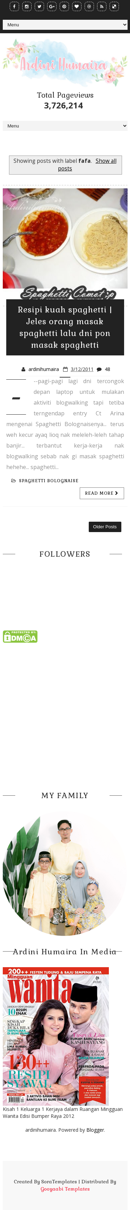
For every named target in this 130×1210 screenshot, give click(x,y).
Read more (102, 493)
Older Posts (105, 526)
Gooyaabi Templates (65, 1189)
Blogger (95, 1130)
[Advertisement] (65, 715)
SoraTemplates (59, 1181)
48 (107, 369)
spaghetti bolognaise (45, 481)
